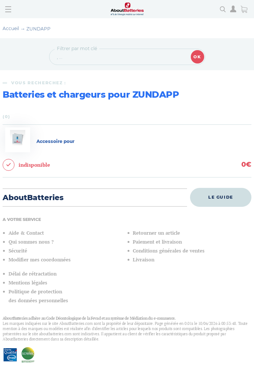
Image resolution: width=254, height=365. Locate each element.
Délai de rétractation (33, 274)
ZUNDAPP (38, 29)
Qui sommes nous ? (31, 242)
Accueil (11, 28)
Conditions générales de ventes (169, 251)
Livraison (143, 260)
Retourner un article (156, 233)
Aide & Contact (26, 233)
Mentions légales (28, 283)
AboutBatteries (33, 197)
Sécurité (18, 251)
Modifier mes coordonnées (40, 260)
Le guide (220, 197)
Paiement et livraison (157, 242)
